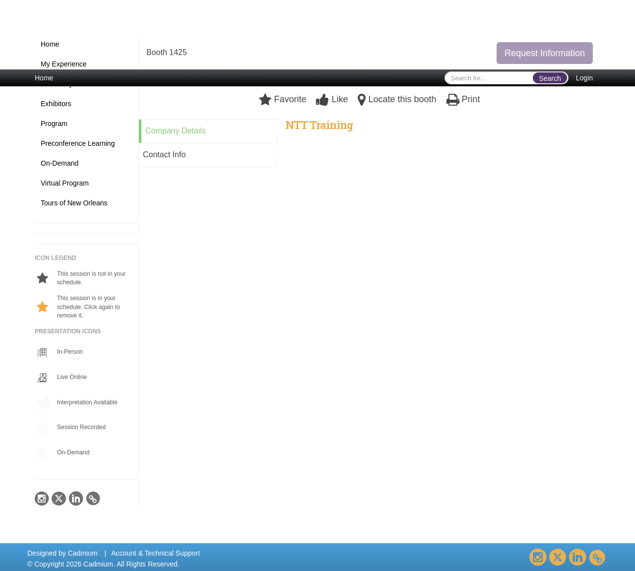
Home (44, 78)
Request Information (545, 53)
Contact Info (164, 154)
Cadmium (83, 553)
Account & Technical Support (155, 553)
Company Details (175, 131)
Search (550, 78)
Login (584, 78)
